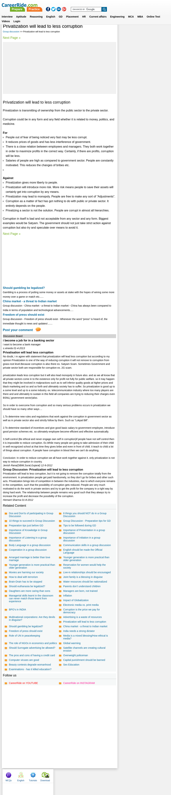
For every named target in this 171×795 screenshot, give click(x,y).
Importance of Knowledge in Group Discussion (28, 531)
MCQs (124, 32)
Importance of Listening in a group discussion (28, 539)
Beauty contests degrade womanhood (30, 666)
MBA (140, 12)
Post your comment (18, 330)
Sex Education (71, 666)
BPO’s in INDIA (17, 609)
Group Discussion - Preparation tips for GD (86, 520)
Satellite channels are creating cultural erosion (30, 654)
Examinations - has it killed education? (30, 671)
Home (41, 777)
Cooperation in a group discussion (28, 549)
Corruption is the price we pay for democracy (81, 611)
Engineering (117, 12)
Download (160, 32)
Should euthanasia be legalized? (27, 586)
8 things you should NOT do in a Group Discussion (84, 515)
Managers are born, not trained (80, 590)
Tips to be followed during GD (79, 525)
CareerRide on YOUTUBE (23, 684)
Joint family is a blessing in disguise (82, 577)
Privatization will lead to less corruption (84, 621)
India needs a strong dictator (79, 631)
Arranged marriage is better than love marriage (29, 559)
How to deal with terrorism (23, 577)
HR (84, 12)
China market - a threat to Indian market (30, 301)
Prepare (79, 4)
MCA (131, 12)
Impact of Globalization (75, 600)
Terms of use (84, 777)
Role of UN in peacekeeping (24, 635)
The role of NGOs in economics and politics (29, 644)
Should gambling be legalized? (24, 287)
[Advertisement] (59, 68)
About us (53, 777)
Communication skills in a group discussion (87, 545)
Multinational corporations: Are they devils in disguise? (32, 618)
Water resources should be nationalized (85, 581)
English (50, 12)
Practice (96, 4)
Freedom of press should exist (23, 314)
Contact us (67, 777)
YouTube (111, 777)
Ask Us (98, 777)
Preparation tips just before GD (26, 525)
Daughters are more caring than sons (29, 590)
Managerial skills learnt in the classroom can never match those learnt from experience (31, 598)
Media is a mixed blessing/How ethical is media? (85, 637)
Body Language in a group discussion (30, 545)
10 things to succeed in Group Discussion (32, 520)
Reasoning (36, 12)
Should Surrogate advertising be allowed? (86, 647)
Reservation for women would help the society (84, 566)
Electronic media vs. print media (80, 604)
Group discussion (11, 31)
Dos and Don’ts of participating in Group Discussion (31, 515)
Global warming (71, 643)
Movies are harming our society (26, 572)
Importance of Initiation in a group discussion (81, 539)
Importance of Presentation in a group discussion (84, 531)
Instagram (124, 777)
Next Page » (12, 38)
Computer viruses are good (24, 661)
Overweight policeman (75, 657)
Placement (72, 12)
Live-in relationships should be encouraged (86, 572)
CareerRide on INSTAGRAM (79, 684)
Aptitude (21, 12)
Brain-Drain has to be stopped (25, 581)
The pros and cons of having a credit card (86, 652)
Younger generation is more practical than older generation (86, 559)
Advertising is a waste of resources (82, 617)
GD (60, 12)
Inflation (67, 595)
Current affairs (97, 12)
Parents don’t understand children (81, 586)
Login (16, 17)
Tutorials (148, 32)
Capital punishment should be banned (84, 661)
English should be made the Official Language (82, 551)
